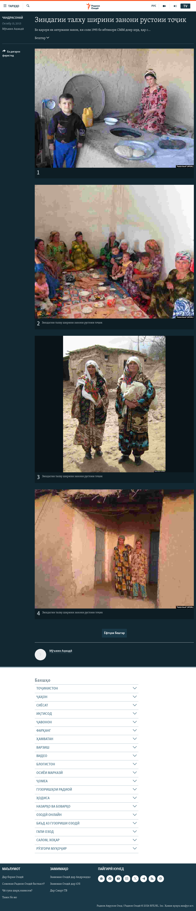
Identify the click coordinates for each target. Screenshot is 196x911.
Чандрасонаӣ (12, 18)
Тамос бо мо (9, 897)
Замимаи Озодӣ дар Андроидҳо (70, 877)
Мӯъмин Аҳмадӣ (13, 29)
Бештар (42, 38)
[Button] (16, 54)
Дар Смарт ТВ (58, 890)
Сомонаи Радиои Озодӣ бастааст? (23, 884)
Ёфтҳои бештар (114, 633)
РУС (153, 6)
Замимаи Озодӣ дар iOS (65, 884)
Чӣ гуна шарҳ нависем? (17, 890)
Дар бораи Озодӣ (13, 877)
